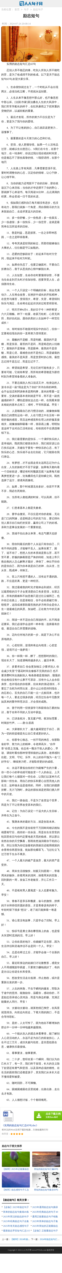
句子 (26, 9)
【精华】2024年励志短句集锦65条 (27, 1239)
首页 (17, 9)
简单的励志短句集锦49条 (16, 1212)
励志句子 (38, 9)
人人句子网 (26, 1250)
